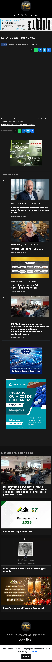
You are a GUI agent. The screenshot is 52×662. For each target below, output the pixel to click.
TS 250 (39, 203)
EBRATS (4, 44)
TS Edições (32, 203)
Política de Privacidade (26, 641)
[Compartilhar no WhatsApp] (36, 50)
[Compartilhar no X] (32, 50)
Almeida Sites (32, 635)
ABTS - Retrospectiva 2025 (17, 531)
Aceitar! (26, 656)
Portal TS (33, 44)
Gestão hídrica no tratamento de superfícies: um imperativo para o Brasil (30, 210)
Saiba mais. (33, 651)
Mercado (44, 245)
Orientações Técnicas (32, 245)
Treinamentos (16, 320)
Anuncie (26, 638)
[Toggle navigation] (47, 3)
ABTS (26, 203)
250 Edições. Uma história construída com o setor (25, 286)
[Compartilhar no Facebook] (49, 50)
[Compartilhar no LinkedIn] (40, 50)
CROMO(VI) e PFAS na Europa (27, 248)
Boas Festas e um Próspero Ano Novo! (23, 608)
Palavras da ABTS (17, 203)
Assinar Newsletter (26, 640)
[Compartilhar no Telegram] (44, 50)
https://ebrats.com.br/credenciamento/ (18, 124)
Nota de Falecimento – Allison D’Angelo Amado (24, 569)
